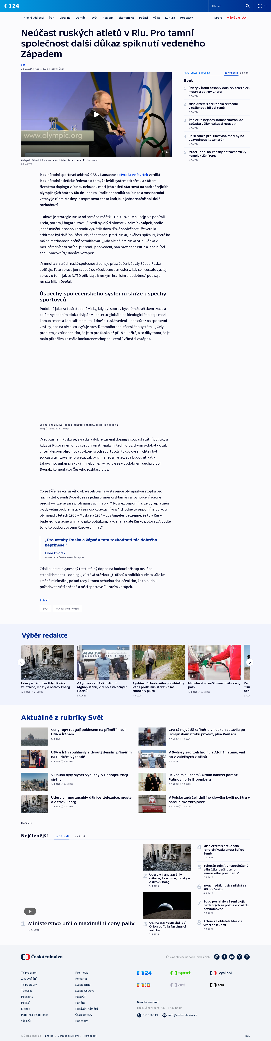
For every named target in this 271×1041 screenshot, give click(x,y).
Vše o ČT (26, 1021)
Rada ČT (80, 997)
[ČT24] (12, 6)
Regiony (108, 17)
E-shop (25, 1009)
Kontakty (81, 1021)
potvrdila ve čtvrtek (132, 174)
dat (23, 64)
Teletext (26, 991)
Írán (51, 17)
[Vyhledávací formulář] (231, 6)
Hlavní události (34, 17)
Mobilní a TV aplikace (34, 1015)
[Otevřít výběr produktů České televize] (262, 6)
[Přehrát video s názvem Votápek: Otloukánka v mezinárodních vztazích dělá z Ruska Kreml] (96, 114)
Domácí (81, 17)
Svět (94, 17)
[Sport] (218, 17)
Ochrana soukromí (68, 1036)
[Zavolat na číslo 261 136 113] (147, 1016)
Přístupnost (89, 1036)
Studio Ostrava (84, 991)
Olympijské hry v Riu (67, 608)
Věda (156, 17)
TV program (29, 973)
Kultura (170, 17)
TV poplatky (29, 985)
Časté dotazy (83, 1015)
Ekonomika (126, 17)
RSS (247, 1036)
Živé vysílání (29, 979)
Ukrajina (65, 17)
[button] (96, 114)
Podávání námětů (86, 1009)
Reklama (81, 979)
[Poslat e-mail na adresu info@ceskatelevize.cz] (179, 1016)
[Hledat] (248, 6)
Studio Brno (83, 985)
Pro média (81, 973)
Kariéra (80, 1003)
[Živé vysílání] (237, 17)
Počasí (143, 17)
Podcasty (186, 17)
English (49, 1036)
